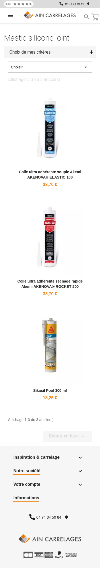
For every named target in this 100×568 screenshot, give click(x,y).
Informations (26, 498)
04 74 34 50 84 (74, 3)
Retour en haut (67, 436)
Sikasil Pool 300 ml (50, 390)
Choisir (50, 67)
